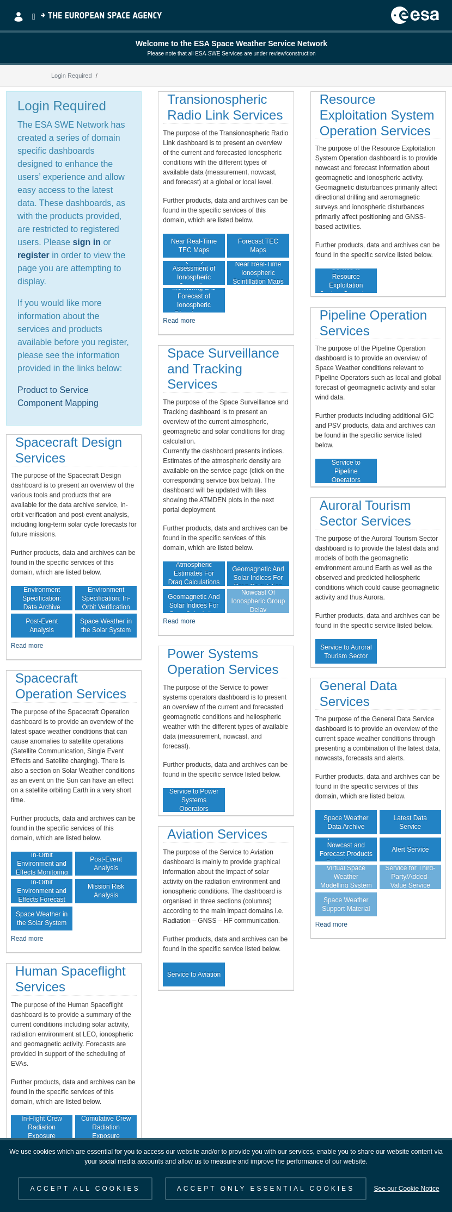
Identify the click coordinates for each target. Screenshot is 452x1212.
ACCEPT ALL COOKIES (85, 1188)
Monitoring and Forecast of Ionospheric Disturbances (193, 300)
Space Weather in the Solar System (106, 625)
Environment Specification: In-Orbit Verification (106, 598)
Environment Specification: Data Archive (41, 598)
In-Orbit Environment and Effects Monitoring (42, 864)
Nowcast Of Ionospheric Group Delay (258, 601)
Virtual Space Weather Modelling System (346, 877)
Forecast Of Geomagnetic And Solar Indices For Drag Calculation (193, 601)
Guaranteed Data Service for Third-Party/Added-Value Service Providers (410, 877)
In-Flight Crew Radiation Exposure (41, 1127)
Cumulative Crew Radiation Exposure (106, 1127)
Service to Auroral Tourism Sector (346, 652)
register (33, 255)
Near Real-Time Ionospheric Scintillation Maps (258, 273)
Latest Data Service (410, 822)
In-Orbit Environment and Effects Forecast (41, 891)
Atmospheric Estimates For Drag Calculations (194, 573)
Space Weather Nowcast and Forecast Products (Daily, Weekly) (346, 849)
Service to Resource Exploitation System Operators (346, 280)
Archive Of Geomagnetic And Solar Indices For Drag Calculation (258, 573)
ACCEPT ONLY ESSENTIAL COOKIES (266, 1188)
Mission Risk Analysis (106, 891)
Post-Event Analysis (42, 625)
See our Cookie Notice (406, 1188)
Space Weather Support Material (346, 904)
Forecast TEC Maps (258, 246)
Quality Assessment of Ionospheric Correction (194, 273)
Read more (27, 645)
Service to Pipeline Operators (346, 471)
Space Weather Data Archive (346, 822)
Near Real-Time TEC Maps (194, 246)
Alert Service (410, 849)
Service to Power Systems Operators (194, 800)
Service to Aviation (194, 974)
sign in (86, 242)
